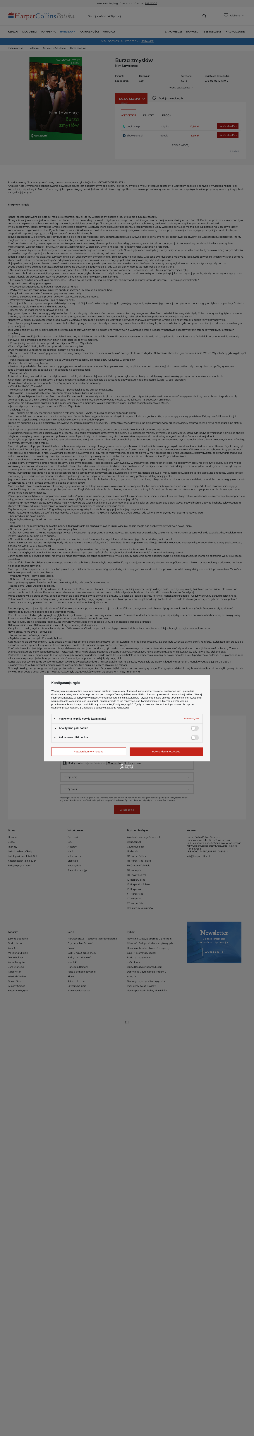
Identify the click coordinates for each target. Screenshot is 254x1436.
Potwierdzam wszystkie (166, 751)
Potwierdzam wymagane (88, 751)
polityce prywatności (87, 697)
